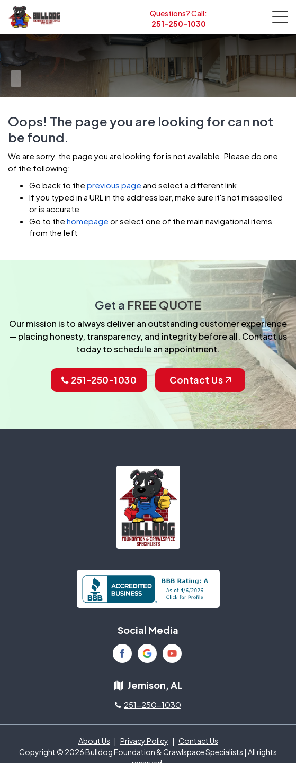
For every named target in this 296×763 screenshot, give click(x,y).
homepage (88, 221)
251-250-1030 (178, 24)
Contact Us (200, 380)
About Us (94, 741)
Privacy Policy (144, 741)
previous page (114, 185)
